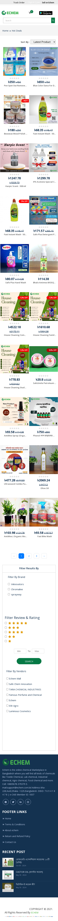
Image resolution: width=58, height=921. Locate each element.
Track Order (19, 2)
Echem (11, 700)
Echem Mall (13, 678)
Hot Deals (17, 30)
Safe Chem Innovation (19, 684)
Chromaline (15, 589)
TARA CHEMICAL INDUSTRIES (23, 689)
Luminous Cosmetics (18, 711)
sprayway (14, 594)
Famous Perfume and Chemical (24, 694)
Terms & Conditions (13, 824)
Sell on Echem (48, 2)
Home (5, 30)
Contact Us (9, 842)
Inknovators (16, 584)
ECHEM (34, 912)
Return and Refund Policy (16, 836)
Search (29, 661)
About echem (10, 830)
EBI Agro (12, 705)
